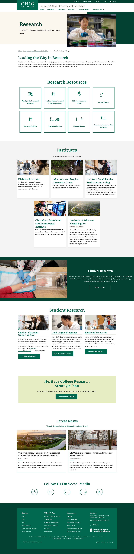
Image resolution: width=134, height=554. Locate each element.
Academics (50, 10)
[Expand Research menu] (75, 9)
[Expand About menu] (45, 9)
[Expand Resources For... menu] (104, 9)
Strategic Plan (48, 519)
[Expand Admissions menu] (66, 9)
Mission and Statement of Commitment (81, 537)
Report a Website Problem (74, 529)
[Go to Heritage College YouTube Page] (83, 492)
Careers (69, 516)
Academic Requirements (29, 529)
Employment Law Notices (55, 537)
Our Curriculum (26, 532)
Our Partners (48, 532)
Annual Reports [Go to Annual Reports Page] (104, 98)
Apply (97, 2)
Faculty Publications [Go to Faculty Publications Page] (55, 122)
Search (113, 2)
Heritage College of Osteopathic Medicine (62, 6)
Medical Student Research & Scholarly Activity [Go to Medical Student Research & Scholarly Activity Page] (55, 97)
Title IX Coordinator (77, 538)
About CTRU (100, 287)
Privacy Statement (57, 538)
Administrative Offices (51, 525)
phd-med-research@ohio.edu (27, 349)
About (42, 10)
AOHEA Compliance (42, 537)
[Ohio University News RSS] (112, 542)
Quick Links (87, 2)
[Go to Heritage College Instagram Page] (67, 492)
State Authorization (67, 538)
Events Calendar (72, 519)
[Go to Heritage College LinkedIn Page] (99, 492)
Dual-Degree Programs (62, 354)
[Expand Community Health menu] (90, 9)
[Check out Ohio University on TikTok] (110, 542)
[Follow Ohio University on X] (107, 542)
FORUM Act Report (66, 537)
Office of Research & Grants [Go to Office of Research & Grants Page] (79, 97)
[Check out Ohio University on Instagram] (100, 544)
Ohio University (28, 542)
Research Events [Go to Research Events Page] (79, 122)
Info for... (76, 2)
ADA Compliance (32, 537)
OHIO (20, 51)
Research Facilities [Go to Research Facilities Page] (30, 122)
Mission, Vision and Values (52, 516)
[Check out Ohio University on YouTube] (105, 543)
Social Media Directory (73, 532)
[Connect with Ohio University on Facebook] (97, 542)
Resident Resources (95, 351)
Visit (23, 519)
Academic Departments (51, 522)
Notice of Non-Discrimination (98, 537)
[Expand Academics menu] (55, 9)
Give (105, 2)
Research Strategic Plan (66, 397)
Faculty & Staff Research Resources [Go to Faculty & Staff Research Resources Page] (30, 97)
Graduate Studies (28, 356)
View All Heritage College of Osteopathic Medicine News (66, 426)
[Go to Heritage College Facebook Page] (34, 492)
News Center (71, 525)
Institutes (47, 529)
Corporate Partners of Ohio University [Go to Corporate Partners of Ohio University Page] (103, 121)
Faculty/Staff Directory (73, 522)
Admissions (61, 10)
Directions (95, 524)
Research (71, 10)
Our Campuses (26, 525)
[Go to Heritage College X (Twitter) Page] (51, 492)
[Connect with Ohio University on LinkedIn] (102, 542)
